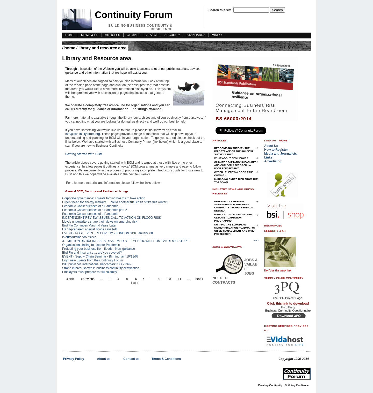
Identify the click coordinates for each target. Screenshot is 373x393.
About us (103, 359)
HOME (70, 35)
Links (268, 157)
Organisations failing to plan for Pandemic (91, 245)
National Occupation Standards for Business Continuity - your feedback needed (233, 206)
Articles (112, 35)
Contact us (131, 359)
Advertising (272, 161)
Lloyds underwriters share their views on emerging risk (99, 221)
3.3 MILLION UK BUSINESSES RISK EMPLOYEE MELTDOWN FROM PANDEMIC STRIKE (126, 241)
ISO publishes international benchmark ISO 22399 (96, 264)
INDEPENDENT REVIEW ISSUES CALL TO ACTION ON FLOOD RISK (111, 218)
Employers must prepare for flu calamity (89, 272)
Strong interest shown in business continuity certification (100, 268)
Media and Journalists (280, 153)
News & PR (89, 35)
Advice (152, 35)
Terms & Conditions (166, 359)
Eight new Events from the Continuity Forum (92, 260)
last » (135, 283)
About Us (271, 146)
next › (199, 279)
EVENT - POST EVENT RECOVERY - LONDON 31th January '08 (107, 233)
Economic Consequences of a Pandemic (90, 214)
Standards (196, 35)
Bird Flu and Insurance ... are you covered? (92, 252)
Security (172, 35)
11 (179, 279)
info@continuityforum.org (82, 134)
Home (69, 48)
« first (70, 279)
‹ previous (88, 279)
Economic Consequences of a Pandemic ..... (92, 206)
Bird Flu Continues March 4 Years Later (89, 225)
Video (216, 35)
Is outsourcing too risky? (79, 237)
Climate (133, 35)
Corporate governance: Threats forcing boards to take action (103, 198)
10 (169, 279)
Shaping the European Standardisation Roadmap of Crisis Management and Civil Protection (234, 229)
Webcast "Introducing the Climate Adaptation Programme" (233, 217)
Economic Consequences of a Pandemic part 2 (94, 210)
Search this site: (221, 10)
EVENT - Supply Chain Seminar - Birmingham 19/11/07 (100, 256)
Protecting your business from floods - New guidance (98, 249)
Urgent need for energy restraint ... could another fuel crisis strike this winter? (115, 202)
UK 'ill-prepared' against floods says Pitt (89, 229)
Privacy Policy (73, 359)
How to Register (276, 150)
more (256, 240)
